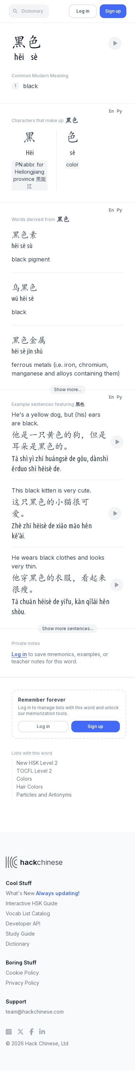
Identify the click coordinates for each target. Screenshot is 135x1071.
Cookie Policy (22, 973)
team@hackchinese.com (35, 1012)
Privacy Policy (22, 983)
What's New (43, 893)
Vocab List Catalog (28, 913)
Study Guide (20, 934)
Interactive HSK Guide (32, 903)
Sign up (113, 11)
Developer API (23, 923)
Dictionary (18, 944)
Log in (82, 11)
